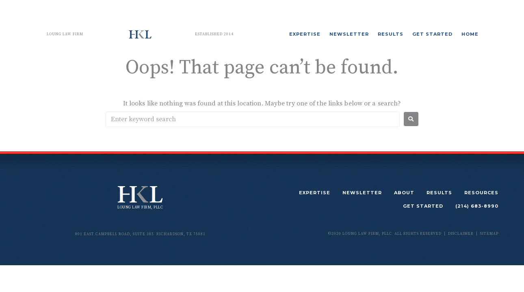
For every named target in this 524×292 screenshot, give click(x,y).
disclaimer (461, 234)
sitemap (489, 234)
